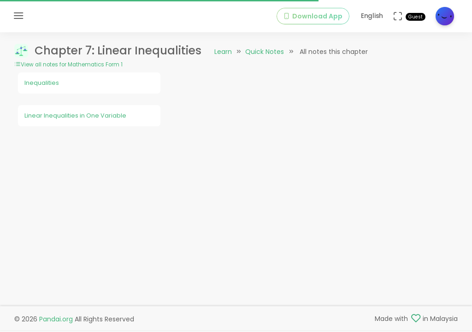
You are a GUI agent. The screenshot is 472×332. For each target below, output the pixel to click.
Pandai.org (56, 319)
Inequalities (41, 83)
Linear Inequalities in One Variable (75, 115)
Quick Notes (264, 51)
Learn (223, 51)
